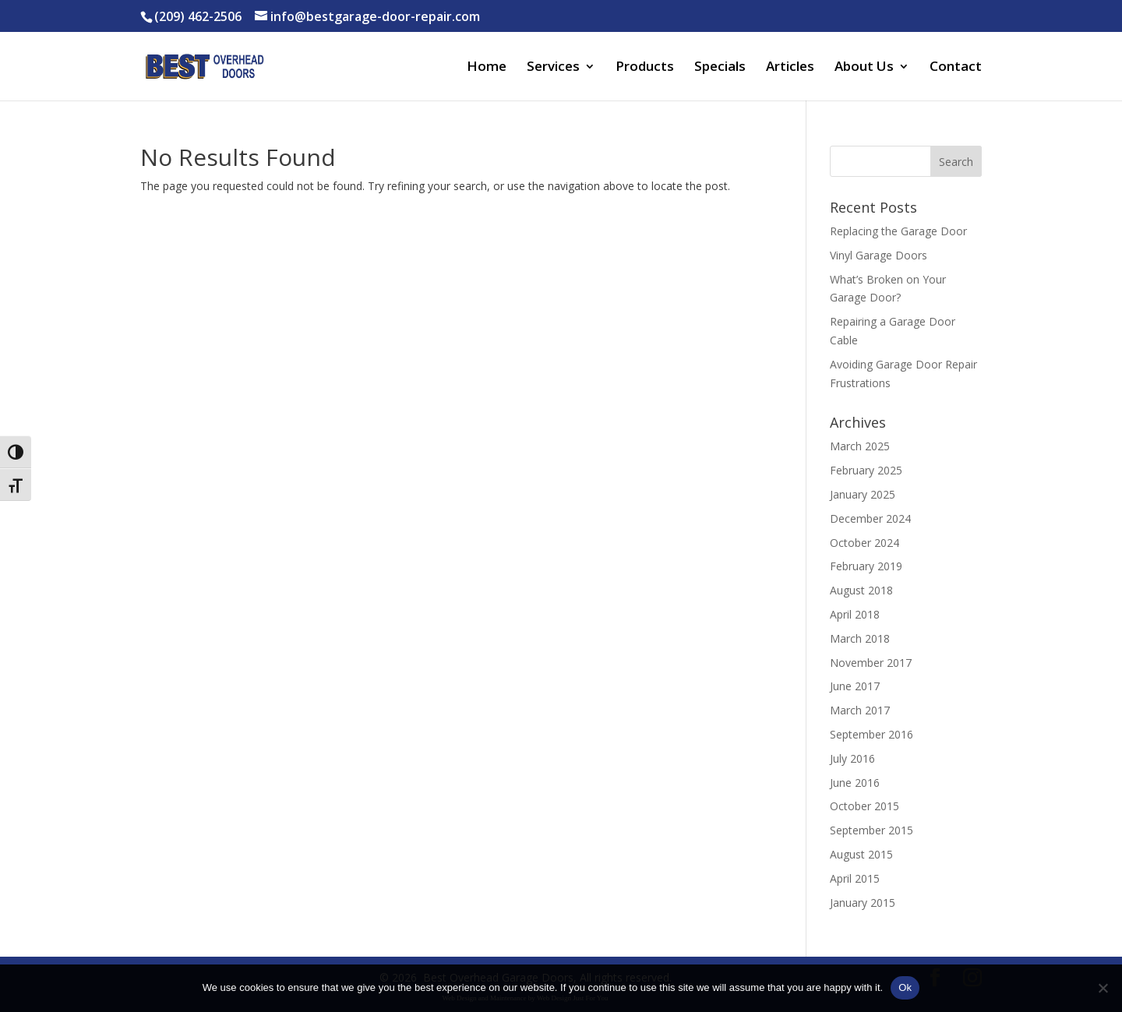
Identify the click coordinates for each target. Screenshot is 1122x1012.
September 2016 (871, 734)
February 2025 (866, 470)
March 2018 (860, 638)
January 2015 (862, 902)
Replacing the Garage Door (898, 231)
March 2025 (860, 446)
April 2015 (855, 878)
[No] (1102, 988)
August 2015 (861, 854)
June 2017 (855, 686)
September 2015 (871, 830)
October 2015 (864, 806)
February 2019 (866, 566)
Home (486, 68)
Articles (790, 68)
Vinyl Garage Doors (878, 255)
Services (553, 68)
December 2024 (870, 518)
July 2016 (852, 758)
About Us (864, 68)
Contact (956, 68)
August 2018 (861, 590)
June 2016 (855, 782)
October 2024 (864, 542)
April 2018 (855, 614)
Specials (720, 68)
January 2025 (862, 494)
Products (645, 68)
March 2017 (860, 710)
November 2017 (871, 662)
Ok (905, 987)
